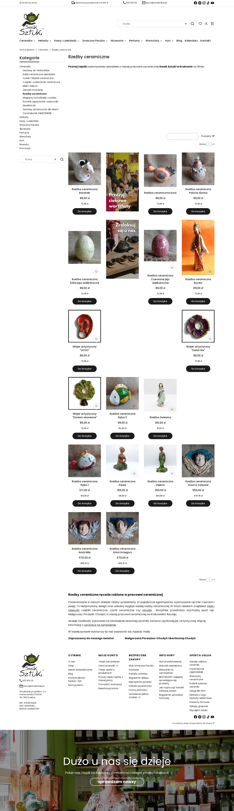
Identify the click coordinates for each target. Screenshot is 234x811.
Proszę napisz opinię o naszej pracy (110, 678)
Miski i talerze (30, 86)
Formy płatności (138, 690)
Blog (70, 673)
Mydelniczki (29, 105)
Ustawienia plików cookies (139, 695)
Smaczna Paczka (29, 125)
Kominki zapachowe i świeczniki (40, 101)
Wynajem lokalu (198, 710)
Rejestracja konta (108, 688)
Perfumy (24, 132)
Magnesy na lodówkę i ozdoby (40, 97)
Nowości (24, 144)
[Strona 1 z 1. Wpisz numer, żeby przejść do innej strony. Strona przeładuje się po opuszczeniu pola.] (209, 144)
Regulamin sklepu (139, 677)
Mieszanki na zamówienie (166, 671)
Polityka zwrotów (138, 673)
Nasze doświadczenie (80, 669)
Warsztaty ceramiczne (196, 678)
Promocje (25, 148)
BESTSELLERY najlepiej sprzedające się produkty (170, 680)
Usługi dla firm (197, 690)
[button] (192, 23)
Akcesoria (25, 128)
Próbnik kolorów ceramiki (198, 685)
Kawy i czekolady (29, 121)
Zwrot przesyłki (107, 665)
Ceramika (43, 49)
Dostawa (134, 669)
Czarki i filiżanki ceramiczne (38, 78)
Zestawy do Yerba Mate (36, 70)
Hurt (22, 140)
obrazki (147, 610)
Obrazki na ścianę (33, 89)
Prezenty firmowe (199, 702)
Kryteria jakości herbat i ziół (76, 679)
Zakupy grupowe (198, 706)
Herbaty (24, 117)
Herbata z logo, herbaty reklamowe (200, 696)
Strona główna (27, 49)
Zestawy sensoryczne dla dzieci (40, 109)
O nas (71, 661)
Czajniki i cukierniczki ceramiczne (41, 82)
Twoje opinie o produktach (106, 671)
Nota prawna (75, 685)
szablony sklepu (181, 723)
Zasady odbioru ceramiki (198, 663)
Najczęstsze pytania (140, 681)
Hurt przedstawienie (170, 661)
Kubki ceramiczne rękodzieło (39, 74)
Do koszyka (84, 211)
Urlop (71, 665)
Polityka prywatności (140, 686)
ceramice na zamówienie (100, 625)
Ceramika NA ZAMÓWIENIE (37, 113)
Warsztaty (25, 136)
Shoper (209, 723)
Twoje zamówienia (108, 661)
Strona (202, 144)
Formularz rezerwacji (110, 684)
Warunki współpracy (170, 665)
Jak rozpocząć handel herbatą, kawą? (171, 689)
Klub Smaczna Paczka (141, 665)
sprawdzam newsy (117, 781)
